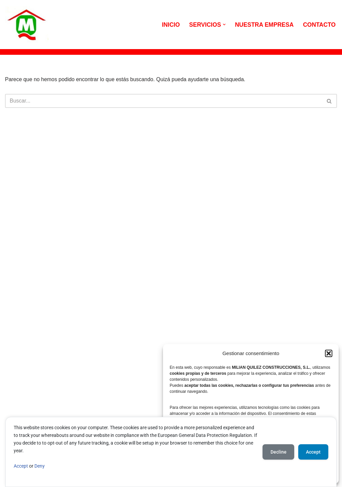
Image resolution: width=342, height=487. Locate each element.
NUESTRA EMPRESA (264, 24)
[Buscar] (163, 101)
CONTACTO (319, 24)
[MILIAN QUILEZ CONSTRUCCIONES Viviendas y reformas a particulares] (26, 24)
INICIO (171, 24)
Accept (21, 466)
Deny (39, 466)
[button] (328, 353)
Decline (278, 452)
